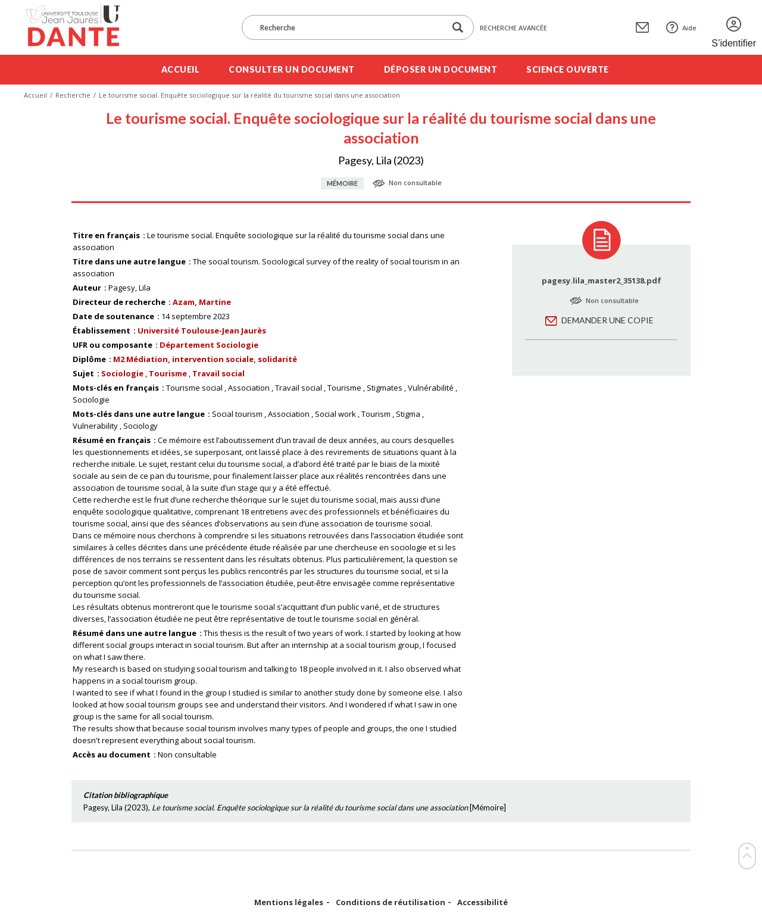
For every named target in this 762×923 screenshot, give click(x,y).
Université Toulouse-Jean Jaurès (202, 330)
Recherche (72, 95)
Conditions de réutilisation (390, 902)
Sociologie (122, 373)
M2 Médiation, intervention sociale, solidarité (205, 359)
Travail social (218, 373)
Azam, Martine (202, 302)
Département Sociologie (209, 344)
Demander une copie (607, 320)
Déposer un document (441, 69)
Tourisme (168, 373)
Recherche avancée (513, 27)
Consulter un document (292, 69)
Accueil (180, 69)
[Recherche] (349, 27)
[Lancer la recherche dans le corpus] (457, 27)
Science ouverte (567, 69)
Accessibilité (482, 902)
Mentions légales (288, 902)
